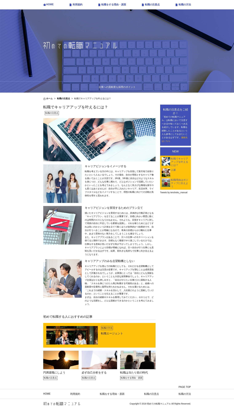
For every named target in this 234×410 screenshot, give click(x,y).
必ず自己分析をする (94, 372)
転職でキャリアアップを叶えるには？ (179, 161)
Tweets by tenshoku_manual (173, 192)
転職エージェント (112, 333)
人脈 (173, 170)
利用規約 (77, 4)
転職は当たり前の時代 (134, 372)
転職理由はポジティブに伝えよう (179, 183)
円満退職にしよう (54, 372)
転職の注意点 (152, 4)
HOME (50, 4)
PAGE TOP (184, 387)
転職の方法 (185, 4)
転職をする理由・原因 (113, 4)
